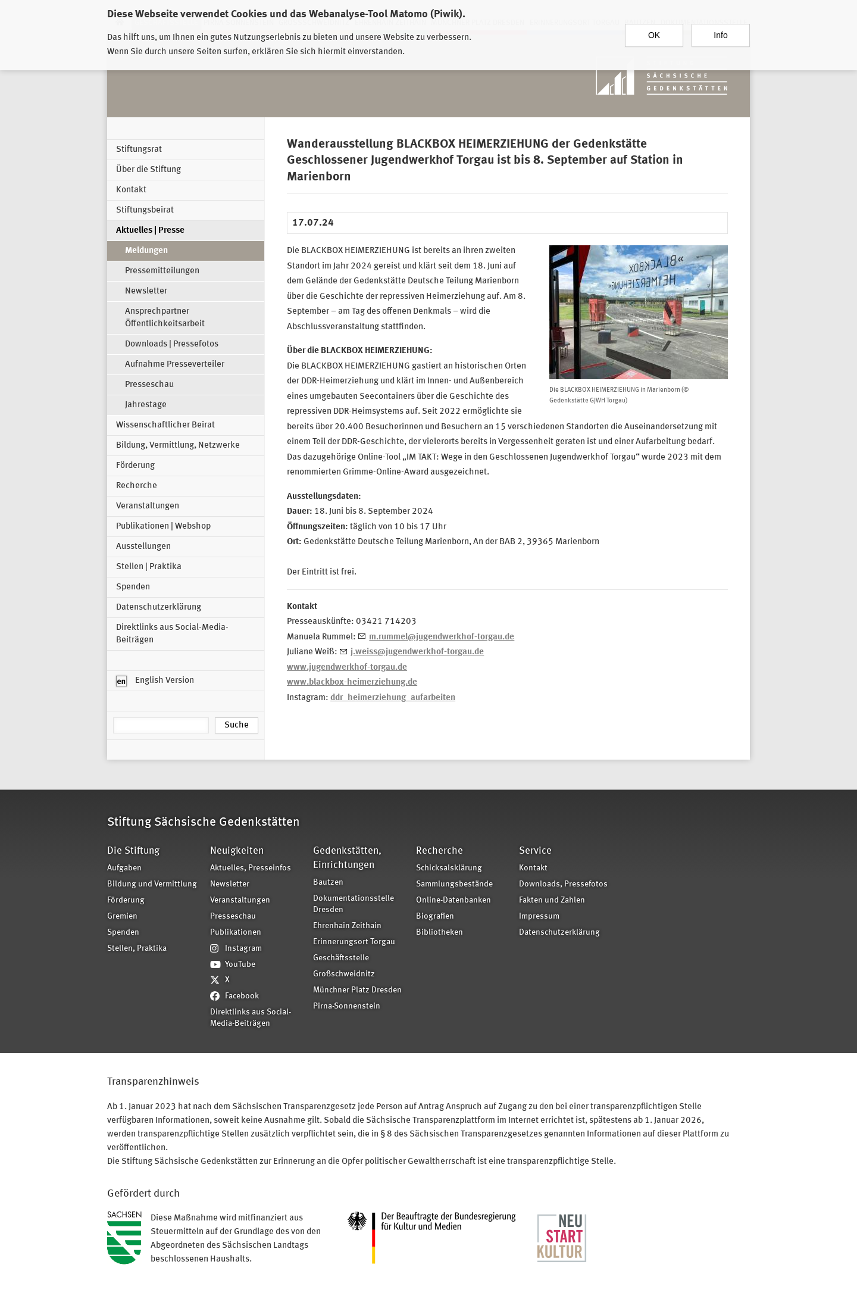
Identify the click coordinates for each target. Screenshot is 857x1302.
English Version (155, 681)
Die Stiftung (133, 851)
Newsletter (146, 291)
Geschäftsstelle (341, 958)
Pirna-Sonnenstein (346, 1006)
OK (654, 30)
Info (720, 30)
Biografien (435, 916)
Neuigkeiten (237, 851)
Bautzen (328, 882)
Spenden (133, 587)
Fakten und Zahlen (552, 900)
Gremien (122, 916)
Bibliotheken (439, 932)
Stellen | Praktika (149, 567)
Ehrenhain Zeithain (347, 926)
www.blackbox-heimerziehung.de (352, 682)
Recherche (136, 486)
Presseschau (149, 384)
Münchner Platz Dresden (357, 990)
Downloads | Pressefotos (171, 344)
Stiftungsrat (139, 149)
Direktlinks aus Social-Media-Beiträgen (172, 634)
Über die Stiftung (148, 170)
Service (535, 851)
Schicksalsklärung (449, 868)
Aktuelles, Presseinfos (250, 868)
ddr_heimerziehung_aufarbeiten (392, 698)
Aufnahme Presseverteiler (174, 364)
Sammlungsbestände (454, 884)
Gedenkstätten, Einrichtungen (347, 858)
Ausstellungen (143, 546)
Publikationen (235, 932)
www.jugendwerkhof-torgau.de (347, 667)
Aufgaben (124, 868)
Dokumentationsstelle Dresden (353, 904)
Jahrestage (146, 405)
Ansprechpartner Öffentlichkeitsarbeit (165, 318)
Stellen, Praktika (137, 949)
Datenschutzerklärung (158, 607)
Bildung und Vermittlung (152, 884)
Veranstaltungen (147, 506)
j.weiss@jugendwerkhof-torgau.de (417, 652)
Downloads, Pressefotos (563, 884)
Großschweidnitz (344, 974)
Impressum (539, 916)
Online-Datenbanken (453, 900)
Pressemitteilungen (162, 271)
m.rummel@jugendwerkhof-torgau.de (441, 637)
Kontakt (131, 190)
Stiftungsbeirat (145, 210)
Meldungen (146, 250)
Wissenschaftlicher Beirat (165, 425)
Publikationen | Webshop (163, 526)
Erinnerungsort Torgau (354, 942)
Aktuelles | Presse (150, 230)
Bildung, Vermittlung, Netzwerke (178, 445)
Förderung (135, 465)
